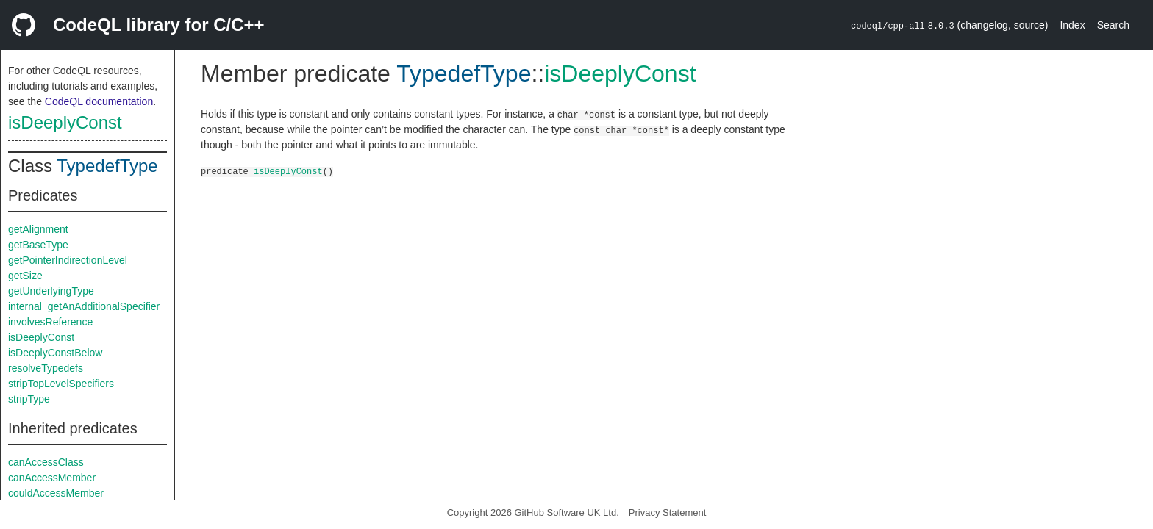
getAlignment (38, 229)
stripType (29, 399)
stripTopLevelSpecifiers (61, 383)
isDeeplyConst (65, 122)
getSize (25, 275)
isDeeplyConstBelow (55, 353)
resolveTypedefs (45, 368)
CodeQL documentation (99, 101)
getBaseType (38, 245)
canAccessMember (52, 477)
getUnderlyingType (51, 291)
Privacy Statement (668, 512)
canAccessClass (46, 462)
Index (1072, 25)
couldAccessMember (56, 493)
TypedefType (107, 166)
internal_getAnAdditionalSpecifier (84, 306)
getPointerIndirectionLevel (67, 260)
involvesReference (50, 322)
